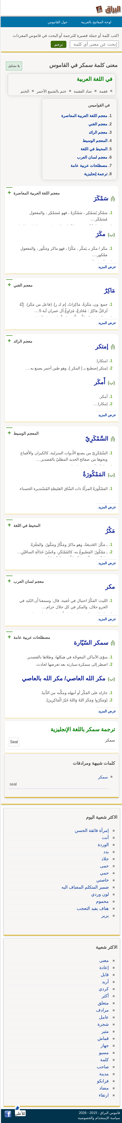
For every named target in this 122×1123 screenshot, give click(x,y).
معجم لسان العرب (91, 157)
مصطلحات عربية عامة (88, 166)
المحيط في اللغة (93, 149)
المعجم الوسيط (94, 141)
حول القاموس (57, 22)
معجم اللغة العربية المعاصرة (84, 116)
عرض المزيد (106, 267)
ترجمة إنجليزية (95, 174)
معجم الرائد (97, 132)
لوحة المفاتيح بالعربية (95, 22)
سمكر (102, 777)
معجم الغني (97, 124)
